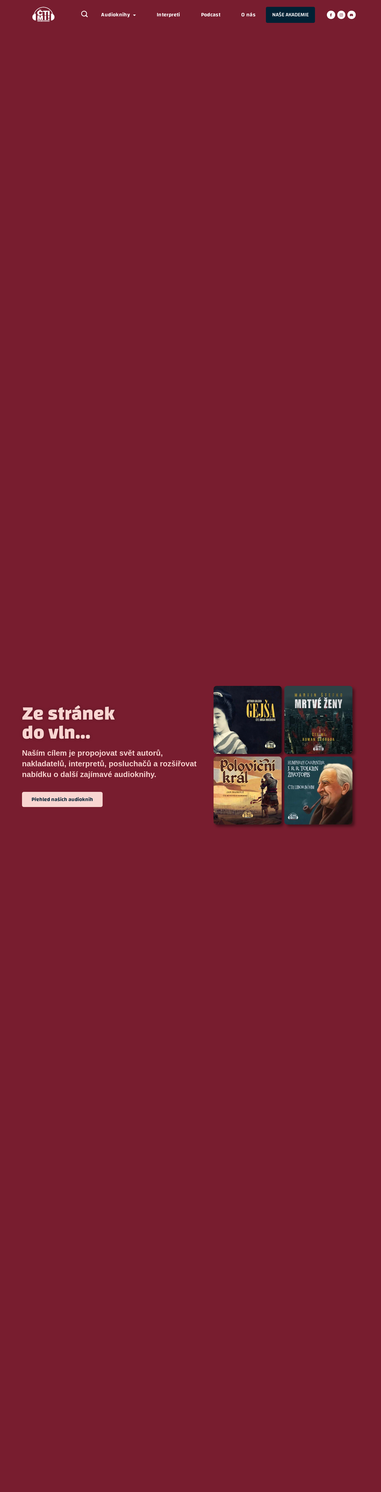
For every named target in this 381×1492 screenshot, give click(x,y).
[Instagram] (341, 15)
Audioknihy (118, 15)
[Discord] (351, 15)
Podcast (211, 15)
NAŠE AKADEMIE (290, 15)
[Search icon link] (81, 15)
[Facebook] (331, 15)
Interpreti (168, 15)
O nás (248, 15)
